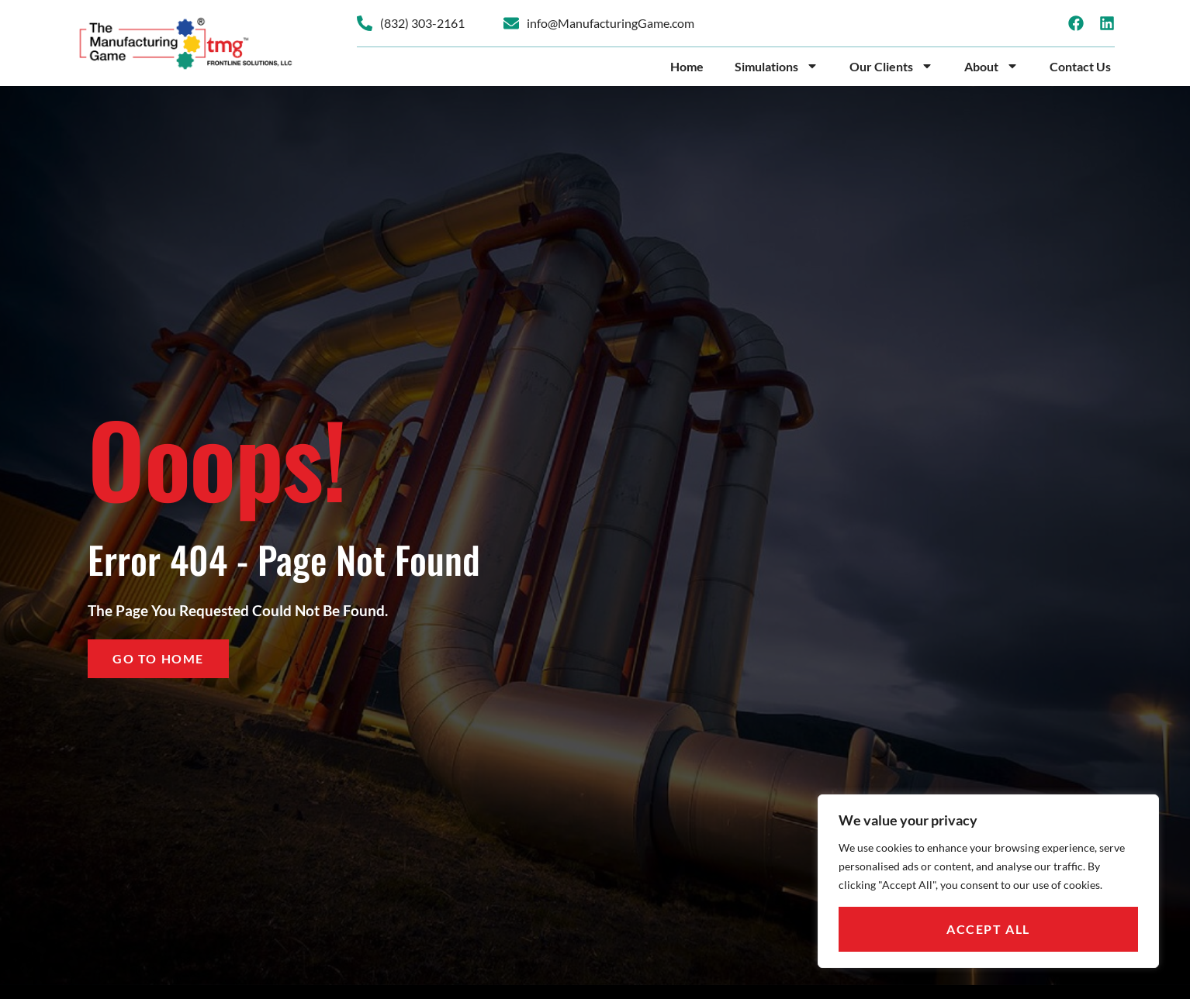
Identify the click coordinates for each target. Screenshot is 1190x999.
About (991, 66)
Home (687, 66)
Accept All (988, 928)
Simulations (776, 66)
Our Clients (891, 66)
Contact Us (1080, 66)
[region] (988, 881)
